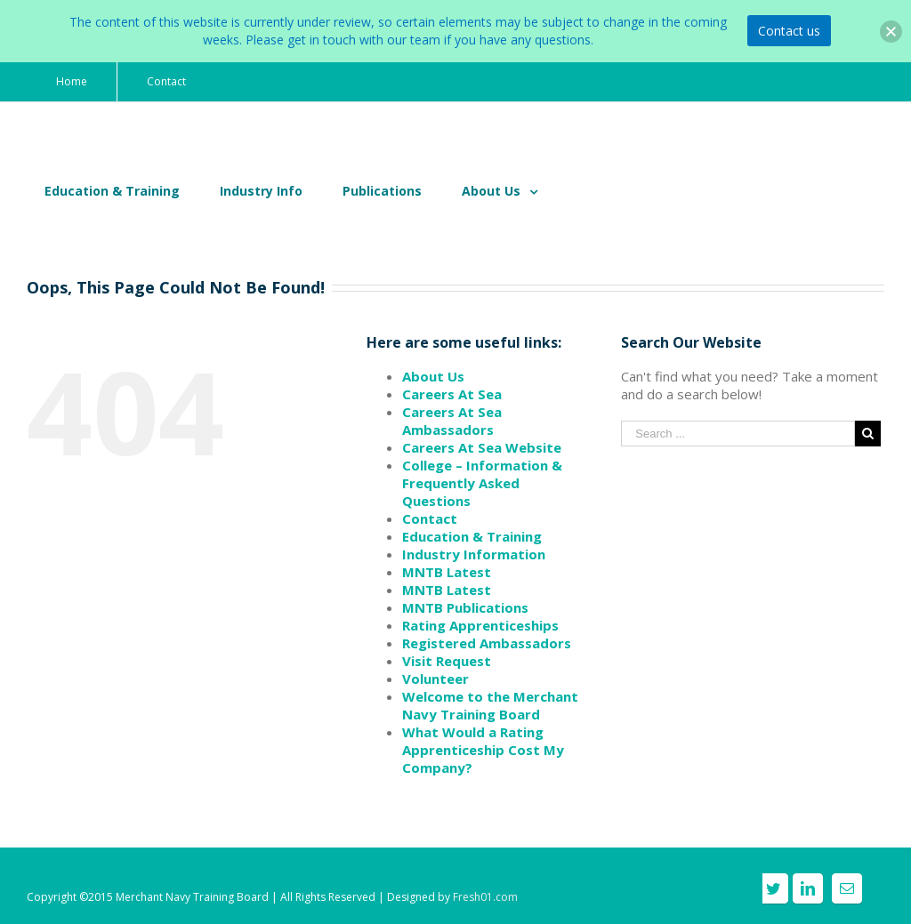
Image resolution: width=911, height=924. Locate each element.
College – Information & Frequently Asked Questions (482, 483)
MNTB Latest (446, 572)
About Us (433, 376)
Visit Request (446, 661)
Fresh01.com (485, 896)
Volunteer (435, 678)
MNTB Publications (465, 607)
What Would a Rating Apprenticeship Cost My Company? (483, 749)
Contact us (789, 30)
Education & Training (472, 536)
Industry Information (473, 554)
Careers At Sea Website (481, 447)
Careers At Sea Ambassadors (452, 420)
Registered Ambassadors (486, 643)
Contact (429, 518)
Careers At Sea (452, 394)
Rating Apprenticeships (480, 625)
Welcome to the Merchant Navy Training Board (490, 705)
